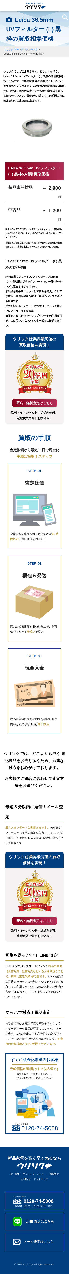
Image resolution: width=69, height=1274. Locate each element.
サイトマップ (41, 1179)
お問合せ (26, 1179)
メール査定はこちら (39, 1242)
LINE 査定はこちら (40, 1221)
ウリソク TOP (11, 49)
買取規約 (54, 1174)
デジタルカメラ (29, 49)
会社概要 (15, 1174)
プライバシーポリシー (35, 1174)
